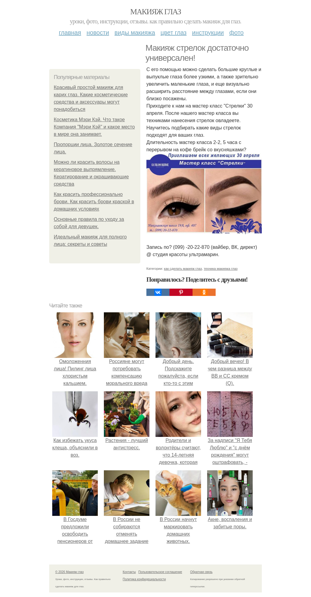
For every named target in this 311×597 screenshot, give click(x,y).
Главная (70, 32)
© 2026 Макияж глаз (69, 572)
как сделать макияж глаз (183, 268)
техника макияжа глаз (221, 268)
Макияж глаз (155, 11)
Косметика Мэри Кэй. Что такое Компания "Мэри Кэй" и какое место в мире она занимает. (94, 127)
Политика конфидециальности (144, 579)
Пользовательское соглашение (160, 572)
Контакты (129, 572)
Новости (98, 32)
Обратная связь (201, 572)
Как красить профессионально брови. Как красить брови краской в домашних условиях (94, 201)
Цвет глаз (174, 32)
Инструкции (208, 32)
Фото (236, 32)
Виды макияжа (134, 32)
